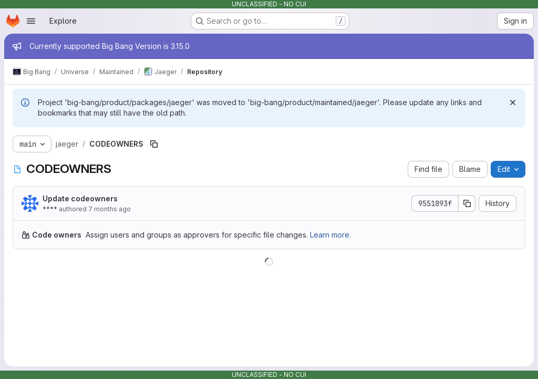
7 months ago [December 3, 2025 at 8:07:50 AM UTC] (109, 209)
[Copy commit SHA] (467, 203)
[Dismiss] (512, 102)
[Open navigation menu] (31, 21)
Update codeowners (80, 198)
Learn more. (330, 234)
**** (50, 209)
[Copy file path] (154, 144)
